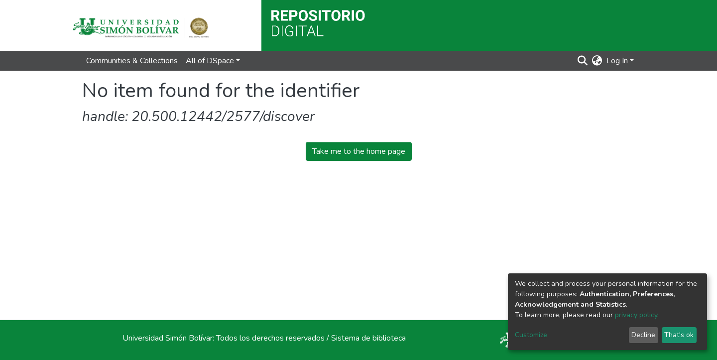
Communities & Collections (132, 60)
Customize (531, 335)
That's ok (679, 335)
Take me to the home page (358, 151)
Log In (617, 60)
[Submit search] (583, 61)
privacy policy (636, 315)
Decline (643, 335)
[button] (597, 61)
